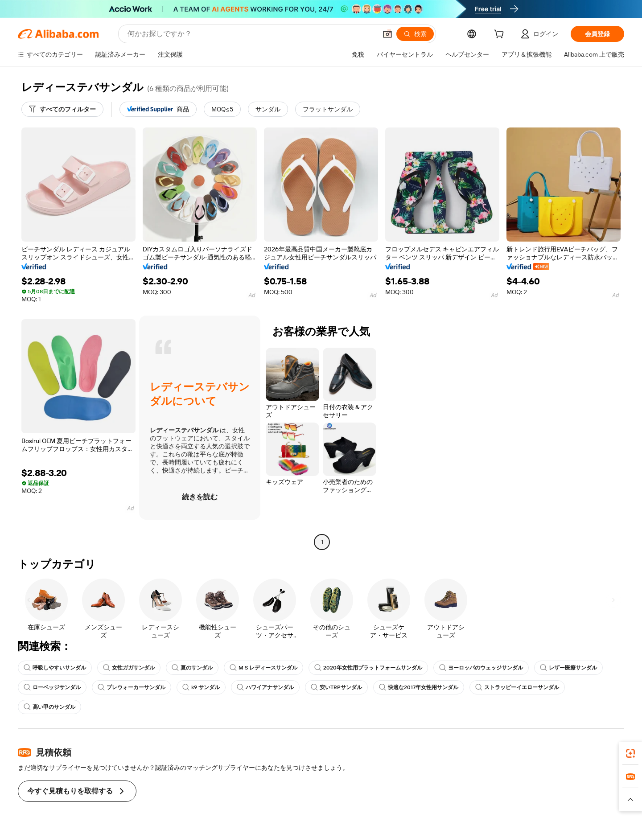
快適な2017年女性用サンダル (418, 687)
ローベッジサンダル (52, 687)
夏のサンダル (192, 667)
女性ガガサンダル (129, 667)
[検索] (415, 34)
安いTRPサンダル (336, 687)
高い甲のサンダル (49, 707)
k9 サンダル (201, 687)
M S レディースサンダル (263, 667)
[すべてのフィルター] (62, 109)
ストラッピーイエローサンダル (517, 687)
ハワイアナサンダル (265, 687)
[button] (387, 34)
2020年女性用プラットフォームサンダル (368, 667)
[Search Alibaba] (251, 34)
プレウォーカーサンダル (131, 687)
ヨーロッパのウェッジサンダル (481, 667)
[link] (630, 753)
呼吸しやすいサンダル (55, 667)
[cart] (500, 35)
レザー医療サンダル (568, 667)
